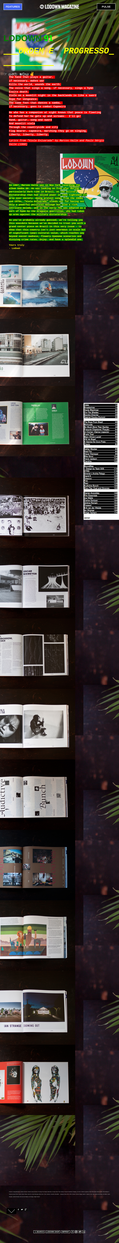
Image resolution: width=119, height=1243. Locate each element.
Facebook (18, 1209)
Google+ (25, 1209)
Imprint (65, 1232)
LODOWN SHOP (53, 1232)
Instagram (76, 1231)
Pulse (106, 6)
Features (13, 6)
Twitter (22, 1209)
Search (39, 1232)
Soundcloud (83, 1231)
